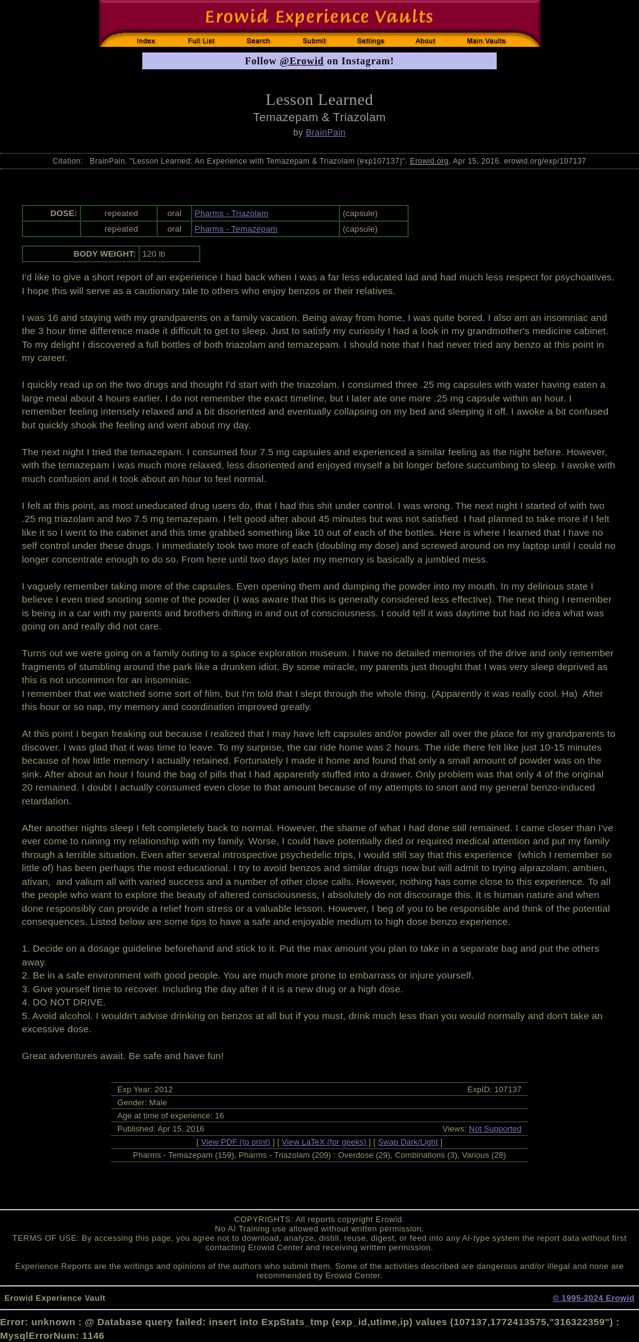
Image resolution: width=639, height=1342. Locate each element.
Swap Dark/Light (408, 1142)
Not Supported (495, 1128)
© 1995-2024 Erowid (594, 1298)
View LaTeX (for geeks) (324, 1142)
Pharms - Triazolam (231, 213)
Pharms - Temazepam (236, 229)
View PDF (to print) (235, 1142)
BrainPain (326, 132)
